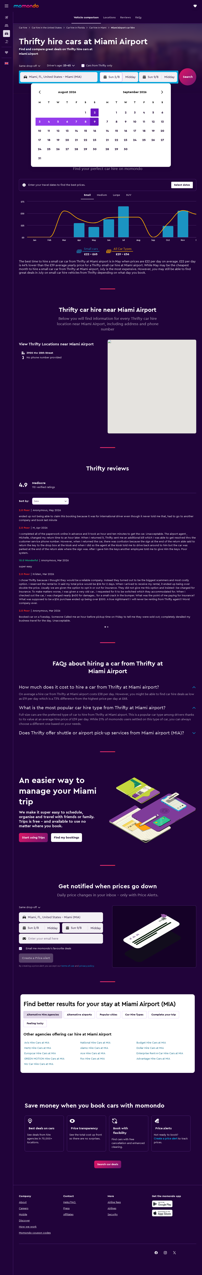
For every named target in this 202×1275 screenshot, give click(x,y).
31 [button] (39, 158)
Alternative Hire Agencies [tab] (43, 1014)
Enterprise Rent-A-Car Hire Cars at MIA (159, 1053)
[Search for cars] (6, 33)
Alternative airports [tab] (79, 1014)
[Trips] (6, 52)
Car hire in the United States (47, 28)
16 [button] (94, 130)
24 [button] (39, 149)
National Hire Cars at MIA (95, 1042)
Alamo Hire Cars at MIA (94, 1048)
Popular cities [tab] (108, 1014)
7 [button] (76, 121)
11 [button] (49, 130)
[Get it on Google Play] (162, 1203)
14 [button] (76, 130)
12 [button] (58, 130)
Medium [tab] (102, 195)
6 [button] (67, 121)
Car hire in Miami (97, 28)
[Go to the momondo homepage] (26, 6)
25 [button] (48, 149)
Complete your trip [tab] (163, 1014)
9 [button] (95, 121)
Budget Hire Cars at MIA (151, 1042)
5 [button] (58, 121)
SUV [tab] (128, 195)
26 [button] (58, 149)
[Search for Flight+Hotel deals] (6, 41)
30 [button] (95, 149)
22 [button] (85, 139)
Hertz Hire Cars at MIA (37, 1048)
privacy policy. (86, 966)
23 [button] (94, 139)
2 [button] (95, 112)
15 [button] (85, 130)
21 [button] (76, 139)
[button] (6, 6)
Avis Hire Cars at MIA (36, 1042)
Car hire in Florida (75, 28)
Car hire (23, 28)
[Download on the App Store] (162, 1213)
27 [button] (67, 149)
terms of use (67, 966)
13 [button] (67, 130)
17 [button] (39, 139)
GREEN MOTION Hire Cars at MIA (44, 1058)
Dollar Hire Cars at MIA (150, 1048)
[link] (33, 837)
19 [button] (58, 139)
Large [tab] (116, 195)
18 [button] (48, 139)
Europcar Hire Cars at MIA (40, 1053)
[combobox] (30, 66)
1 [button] (85, 112)
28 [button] (76, 149)
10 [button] (39, 130)
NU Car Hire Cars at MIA (38, 1064)
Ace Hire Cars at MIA (92, 1053)
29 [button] (85, 149)
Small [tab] (87, 195)
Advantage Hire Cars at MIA (153, 1058)
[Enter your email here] (65, 938)
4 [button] (49, 121)
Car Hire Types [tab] (134, 1014)
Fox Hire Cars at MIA (92, 1058)
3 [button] (40, 121)
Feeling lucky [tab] (35, 1023)
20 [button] (67, 139)
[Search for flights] (6, 17)
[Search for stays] (6, 25)
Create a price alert (165, 1138)
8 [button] (85, 121)
